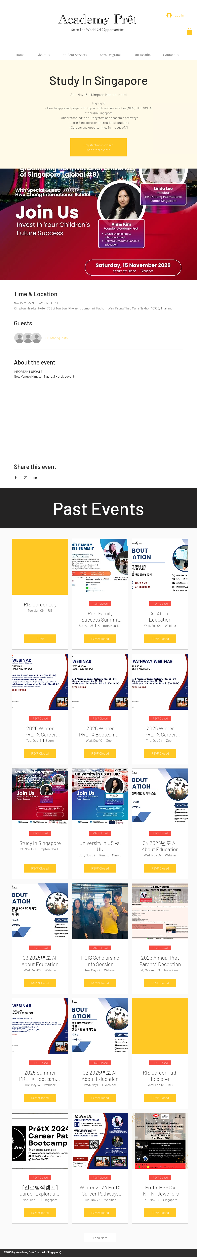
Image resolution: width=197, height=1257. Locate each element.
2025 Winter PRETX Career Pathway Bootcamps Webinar (40, 731)
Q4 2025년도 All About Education (160, 846)
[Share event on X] (26, 477)
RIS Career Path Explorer (160, 1075)
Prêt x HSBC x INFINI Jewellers (160, 1190)
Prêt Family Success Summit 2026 (100, 616)
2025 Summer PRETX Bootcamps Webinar (40, 1075)
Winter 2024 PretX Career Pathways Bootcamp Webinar (100, 1190)
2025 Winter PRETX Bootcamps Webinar (100, 731)
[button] (190, 31)
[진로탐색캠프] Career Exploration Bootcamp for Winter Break (40, 1190)
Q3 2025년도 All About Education (40, 960)
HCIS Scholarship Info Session (100, 960)
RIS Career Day (40, 604)
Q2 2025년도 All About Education (100, 1075)
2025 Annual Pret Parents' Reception (160, 960)
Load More (100, 1238)
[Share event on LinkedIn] (35, 477)
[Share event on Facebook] (16, 477)
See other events (98, 150)
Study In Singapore (40, 843)
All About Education (160, 616)
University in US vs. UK (100, 846)
